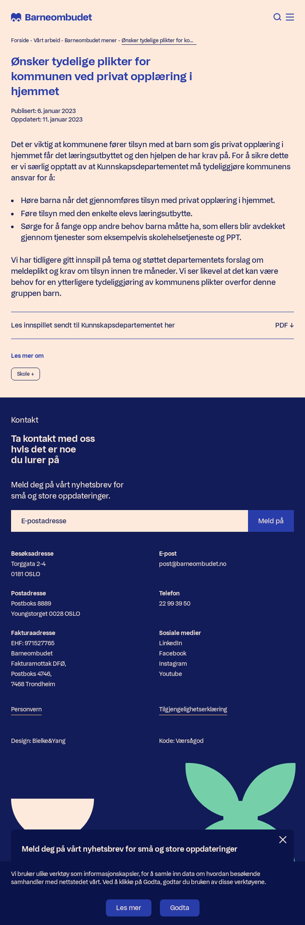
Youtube (170, 674)
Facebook (172, 653)
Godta (179, 908)
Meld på (271, 521)
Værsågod (190, 741)
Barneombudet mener (91, 40)
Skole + (25, 374)
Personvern (26, 709)
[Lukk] (283, 840)
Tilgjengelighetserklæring (193, 709)
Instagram (173, 663)
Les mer (128, 908)
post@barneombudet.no (192, 564)
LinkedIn (170, 643)
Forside (20, 40)
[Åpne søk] (278, 17)
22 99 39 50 (175, 603)
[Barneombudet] (51, 17)
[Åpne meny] (290, 17)
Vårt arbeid (47, 40)
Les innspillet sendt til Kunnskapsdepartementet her (152, 325)
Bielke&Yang (49, 741)
